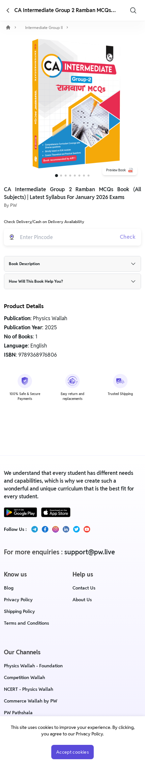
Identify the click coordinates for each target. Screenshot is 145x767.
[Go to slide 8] (88, 176)
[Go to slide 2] (61, 176)
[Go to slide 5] (75, 176)
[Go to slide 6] (79, 176)
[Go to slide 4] (70, 176)
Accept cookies (72, 752)
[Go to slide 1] (56, 175)
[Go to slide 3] (66, 176)
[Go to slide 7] (84, 176)
